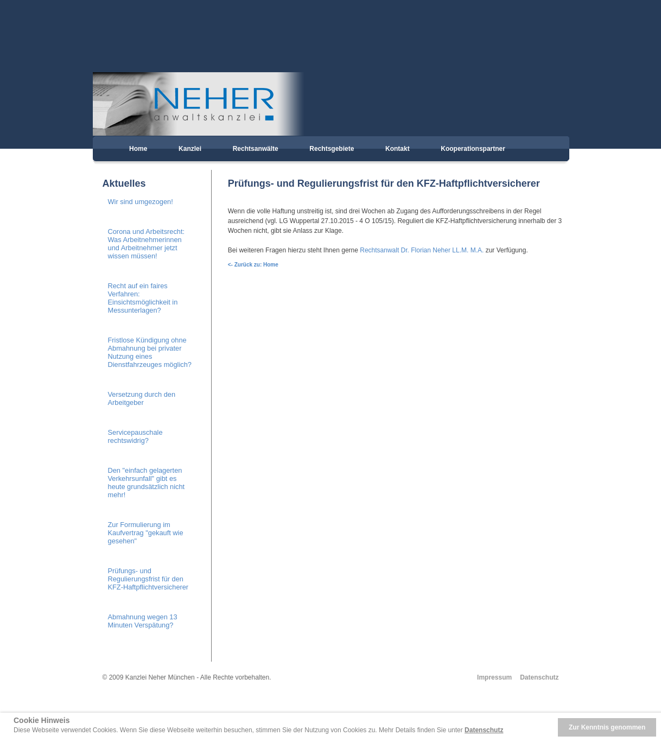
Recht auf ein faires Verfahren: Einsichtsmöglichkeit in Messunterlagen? (143, 298)
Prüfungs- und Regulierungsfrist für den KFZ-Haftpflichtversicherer (148, 579)
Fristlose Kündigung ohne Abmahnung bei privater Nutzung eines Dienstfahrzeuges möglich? (150, 352)
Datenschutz (539, 677)
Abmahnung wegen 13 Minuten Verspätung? (142, 621)
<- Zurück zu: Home (253, 265)
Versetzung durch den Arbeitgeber (142, 398)
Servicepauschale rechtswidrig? (135, 436)
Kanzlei (190, 149)
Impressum (494, 677)
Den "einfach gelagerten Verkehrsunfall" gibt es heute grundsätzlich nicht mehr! (146, 482)
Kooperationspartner (473, 149)
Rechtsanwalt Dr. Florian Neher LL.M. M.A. (422, 250)
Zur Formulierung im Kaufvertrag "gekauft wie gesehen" (145, 533)
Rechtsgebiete (331, 149)
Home (138, 149)
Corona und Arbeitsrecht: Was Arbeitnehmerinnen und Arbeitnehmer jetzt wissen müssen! (146, 243)
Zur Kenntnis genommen (607, 727)
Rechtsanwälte (255, 149)
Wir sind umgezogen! (140, 202)
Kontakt (397, 149)
